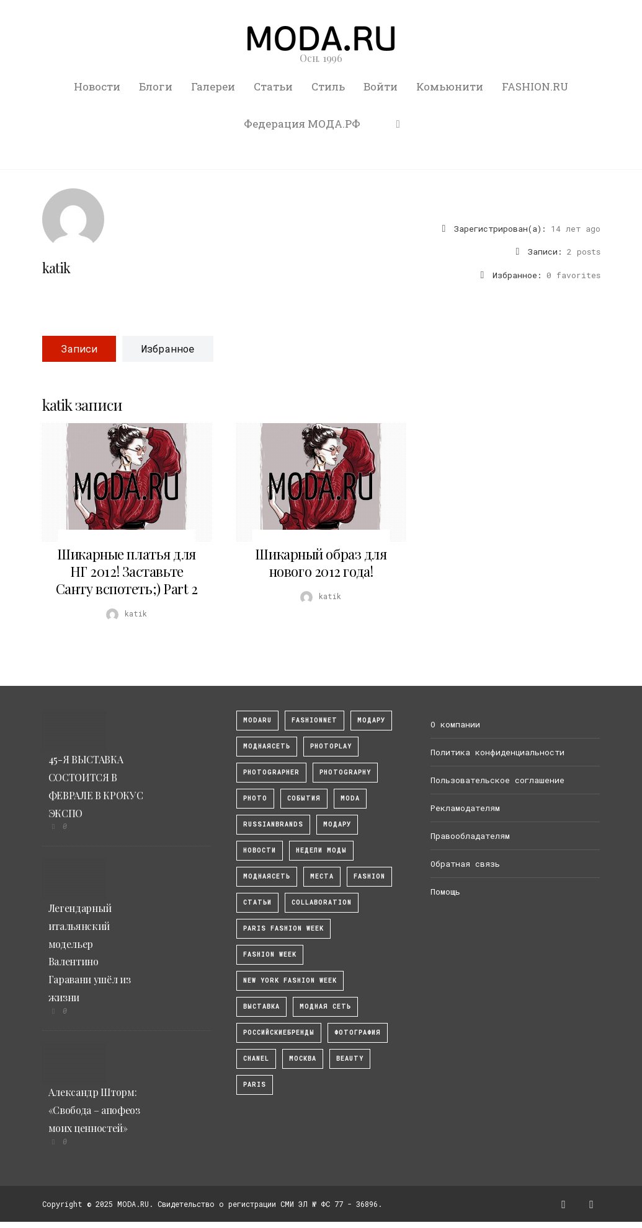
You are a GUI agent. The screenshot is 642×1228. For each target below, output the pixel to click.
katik (56, 267)
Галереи (213, 86)
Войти (380, 86)
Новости (97, 86)
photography (345, 772)
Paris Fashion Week (283, 928)
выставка (261, 1006)
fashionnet (314, 720)
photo (255, 798)
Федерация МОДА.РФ (302, 123)
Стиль (328, 86)
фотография (357, 1032)
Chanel (256, 1059)
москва (302, 1059)
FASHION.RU (535, 86)
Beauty (349, 1059)
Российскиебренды (278, 1032)
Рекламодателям (465, 808)
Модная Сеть (325, 1006)
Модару (337, 824)
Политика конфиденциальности (497, 752)
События (304, 798)
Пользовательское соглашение (497, 780)
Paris (254, 1085)
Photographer (271, 772)
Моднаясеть (266, 876)
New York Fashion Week (290, 980)
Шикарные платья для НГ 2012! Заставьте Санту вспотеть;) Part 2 (127, 571)
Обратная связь (465, 863)
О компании (455, 724)
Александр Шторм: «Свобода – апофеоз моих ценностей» (94, 1109)
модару (371, 720)
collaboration (322, 902)
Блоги (155, 86)
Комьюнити (449, 86)
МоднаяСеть (266, 746)
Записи (79, 348)
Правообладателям (470, 835)
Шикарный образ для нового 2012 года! (320, 563)
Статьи (273, 86)
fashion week (269, 954)
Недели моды (321, 850)
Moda (350, 798)
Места (322, 876)
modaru (257, 720)
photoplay (331, 746)
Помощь (445, 891)
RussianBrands (273, 824)
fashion (369, 876)
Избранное (168, 348)
